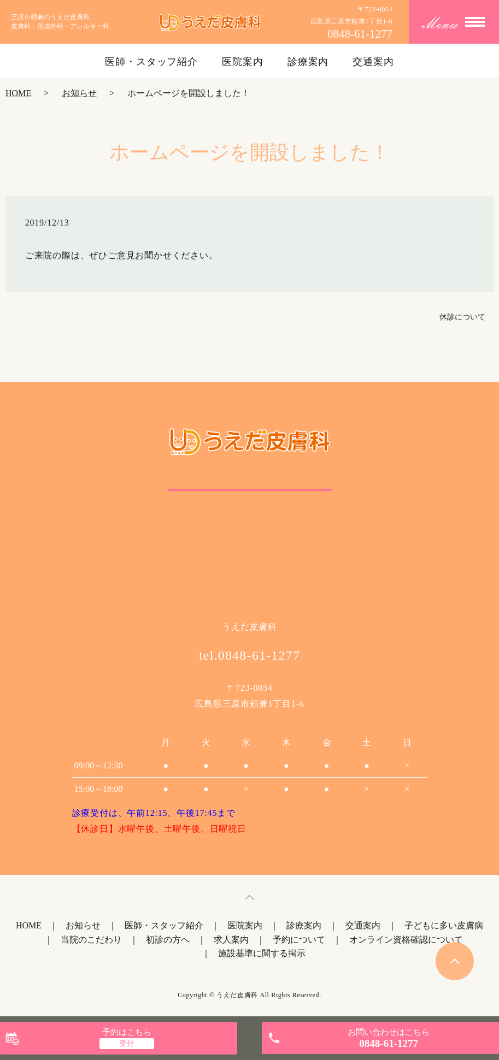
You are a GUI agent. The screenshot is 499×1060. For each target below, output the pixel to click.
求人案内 (231, 939)
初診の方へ (168, 939)
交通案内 (373, 62)
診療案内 (308, 62)
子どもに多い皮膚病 (443, 925)
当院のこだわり (91, 939)
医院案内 (242, 62)
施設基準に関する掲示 (262, 953)
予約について (299, 939)
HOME (18, 93)
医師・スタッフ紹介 (151, 62)
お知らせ (79, 93)
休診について (462, 317)
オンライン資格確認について (406, 939)
